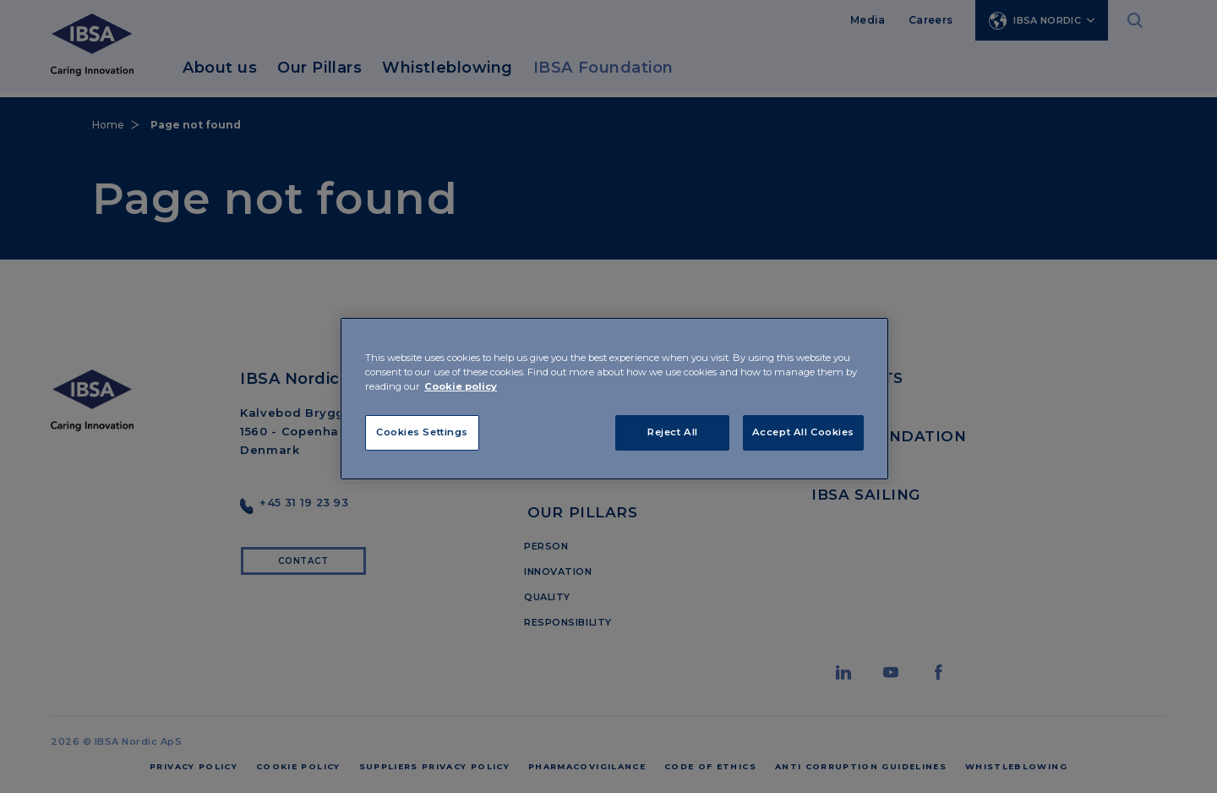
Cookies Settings (422, 432)
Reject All (672, 432)
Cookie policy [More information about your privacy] (460, 386)
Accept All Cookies (803, 432)
